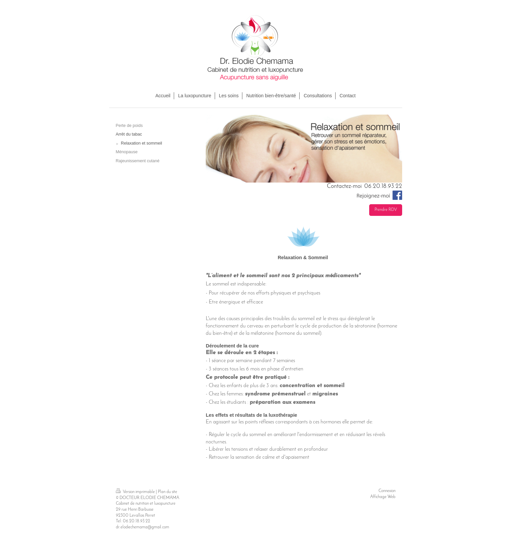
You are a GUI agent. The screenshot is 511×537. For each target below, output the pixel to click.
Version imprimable (136, 492)
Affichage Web (382, 497)
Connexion (387, 491)
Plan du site (167, 492)
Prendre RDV (386, 210)
